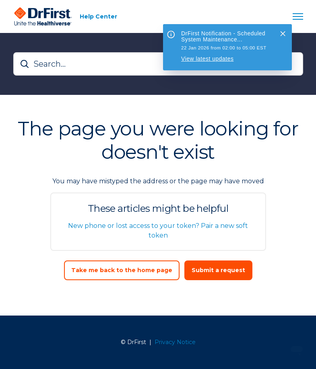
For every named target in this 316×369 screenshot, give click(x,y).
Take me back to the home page (121, 270)
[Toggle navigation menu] (297, 16)
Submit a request (218, 270)
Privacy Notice (175, 342)
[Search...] (158, 64)
